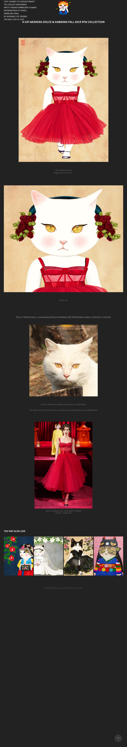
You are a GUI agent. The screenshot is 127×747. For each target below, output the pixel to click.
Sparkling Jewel (11, 13)
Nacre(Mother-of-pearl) (15, 10)
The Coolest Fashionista (15, 4)
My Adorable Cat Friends (15, 16)
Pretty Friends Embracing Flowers (20, 7)
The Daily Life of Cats (14, 19)
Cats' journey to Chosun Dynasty (19, 1)
